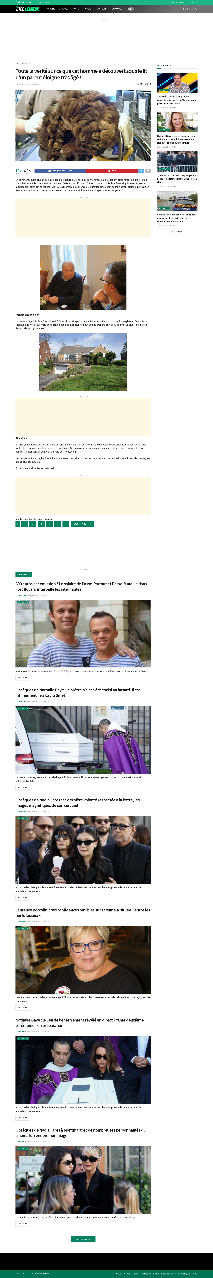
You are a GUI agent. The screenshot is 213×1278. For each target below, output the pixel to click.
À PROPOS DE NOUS (179, 2)
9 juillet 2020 (20, 84)
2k (46, 596)
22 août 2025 (163, 226)
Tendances (116, 9)
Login (186, 9)
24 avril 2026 (33, 596)
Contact (101, 9)
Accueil (51, 9)
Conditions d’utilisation (142, 1274)
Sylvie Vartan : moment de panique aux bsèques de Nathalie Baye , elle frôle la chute (177, 179)
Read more (22, 678)
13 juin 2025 (162, 108)
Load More (177, 232)
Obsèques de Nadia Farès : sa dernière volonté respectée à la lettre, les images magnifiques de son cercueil (77, 802)
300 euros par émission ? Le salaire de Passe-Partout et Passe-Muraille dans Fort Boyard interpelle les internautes (81, 586)
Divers (87, 9)
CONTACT (194, 2)
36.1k (173, 186)
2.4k (46, 1032)
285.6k (173, 108)
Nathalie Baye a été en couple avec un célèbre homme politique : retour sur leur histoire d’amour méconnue (176, 139)
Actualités (26, 63)
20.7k (173, 226)
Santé (75, 9)
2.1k (46, 922)
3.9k (46, 702)
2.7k (46, 1141)
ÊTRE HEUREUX (27, 1273)
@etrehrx (22, 596)
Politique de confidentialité (163, 1274)
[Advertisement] (106, 40)
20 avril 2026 (163, 147)
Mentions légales (183, 1274)
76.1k (173, 147)
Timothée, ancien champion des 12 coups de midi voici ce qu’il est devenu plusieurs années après (176, 100)
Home (17, 63)
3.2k (46, 812)
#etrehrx (46, 1273)
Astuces (63, 9)
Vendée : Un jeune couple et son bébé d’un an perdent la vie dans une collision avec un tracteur (176, 218)
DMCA (195, 1274)
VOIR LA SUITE (82, 524)
